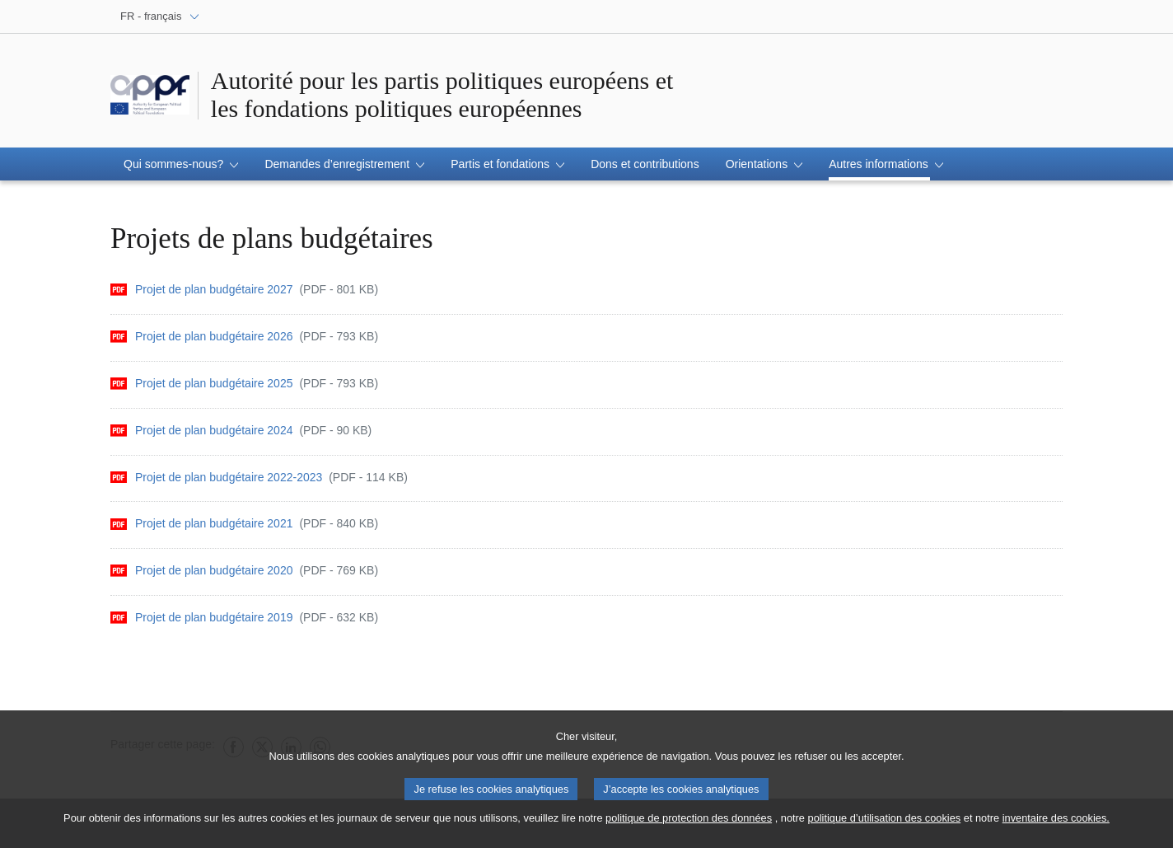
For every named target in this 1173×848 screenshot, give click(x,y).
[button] (180, 164)
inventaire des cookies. (1056, 826)
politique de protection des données (688, 826)
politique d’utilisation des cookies (884, 826)
